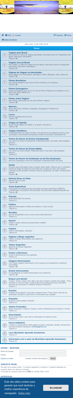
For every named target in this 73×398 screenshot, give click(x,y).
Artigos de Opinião (18, 123)
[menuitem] (8, 35)
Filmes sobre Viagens (19, 98)
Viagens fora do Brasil (19, 62)
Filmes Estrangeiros (18, 88)
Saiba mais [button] (24, 393)
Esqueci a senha (7, 358)
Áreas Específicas (17, 186)
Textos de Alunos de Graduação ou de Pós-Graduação (35, 158)
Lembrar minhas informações (37, 359)
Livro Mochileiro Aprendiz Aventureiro (27, 333)
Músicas (13, 106)
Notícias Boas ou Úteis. (20, 178)
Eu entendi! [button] (56, 388)
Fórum (36, 48)
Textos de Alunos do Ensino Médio (25, 149)
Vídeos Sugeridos (17, 245)
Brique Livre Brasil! (18, 279)
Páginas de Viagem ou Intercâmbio (25, 72)
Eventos (12, 290)
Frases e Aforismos (18, 253)
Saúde (12, 165)
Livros (12, 114)
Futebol (12, 229)
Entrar (4, 348)
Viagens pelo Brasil (18, 53)
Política (12, 204)
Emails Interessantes (19, 271)
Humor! (12, 220)
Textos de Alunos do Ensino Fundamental (29, 139)
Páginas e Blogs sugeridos (21, 237)
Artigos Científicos (18, 131)
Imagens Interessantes (19, 261)
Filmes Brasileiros (17, 80)
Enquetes (13, 298)
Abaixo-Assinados (17, 307)
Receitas (13, 212)
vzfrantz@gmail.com (39, 327)
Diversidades (15, 315)
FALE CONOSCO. (17, 323)
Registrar (14, 348)
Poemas (12, 196)
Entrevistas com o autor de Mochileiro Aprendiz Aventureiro (37, 339)
